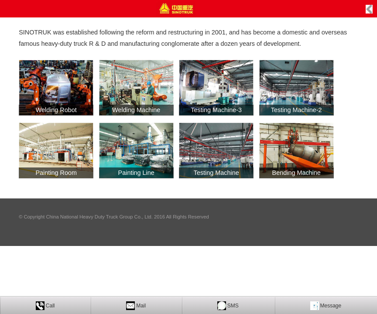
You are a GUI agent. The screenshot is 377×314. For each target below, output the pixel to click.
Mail (141, 306)
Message (331, 306)
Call (50, 306)
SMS (233, 306)
